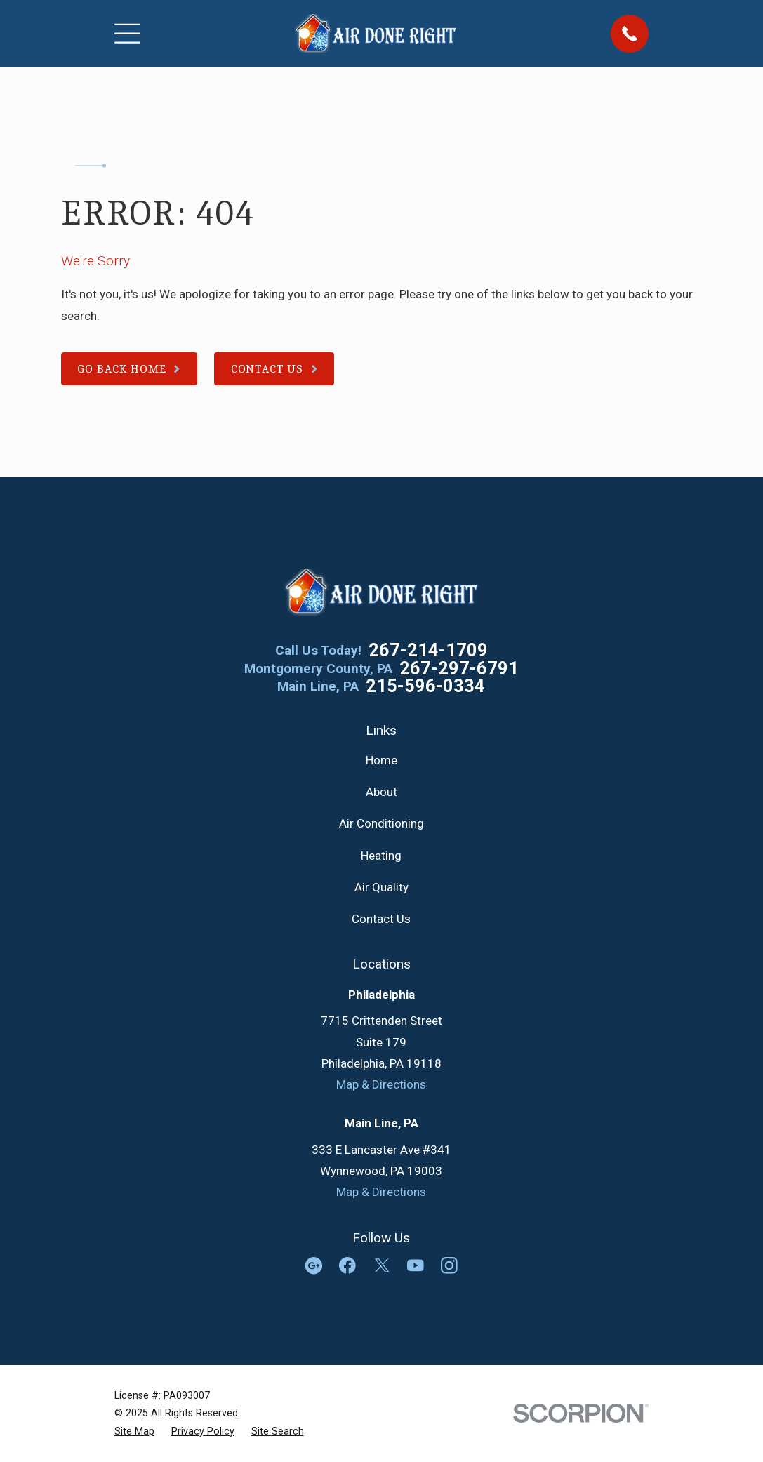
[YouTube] (415, 1265)
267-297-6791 (459, 669)
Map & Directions (381, 1084)
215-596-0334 (425, 686)
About (381, 792)
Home (381, 760)
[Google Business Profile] (313, 1265)
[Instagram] (449, 1265)
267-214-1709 (428, 651)
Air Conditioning (381, 823)
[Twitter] (381, 1265)
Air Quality (381, 887)
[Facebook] (347, 1265)
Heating (381, 856)
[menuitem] (134, 1431)
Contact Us (381, 919)
